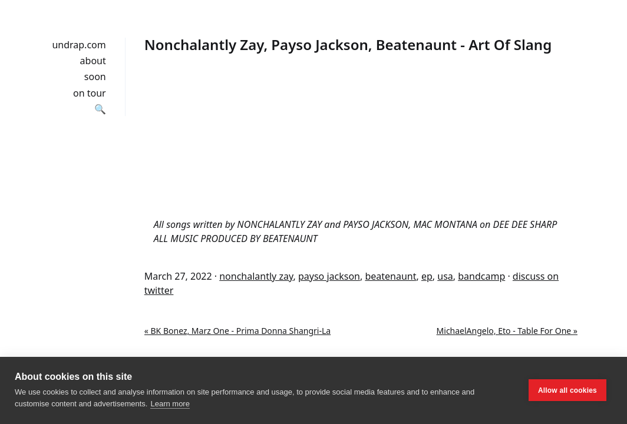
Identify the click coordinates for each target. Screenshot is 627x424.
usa (445, 276)
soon (95, 76)
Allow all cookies (567, 390)
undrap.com (78, 44)
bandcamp (481, 276)
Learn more (169, 403)
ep (427, 276)
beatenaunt (390, 276)
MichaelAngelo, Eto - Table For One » (507, 330)
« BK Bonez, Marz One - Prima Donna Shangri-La (237, 330)
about (93, 60)
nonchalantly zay (256, 276)
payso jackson (329, 276)
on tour (89, 93)
